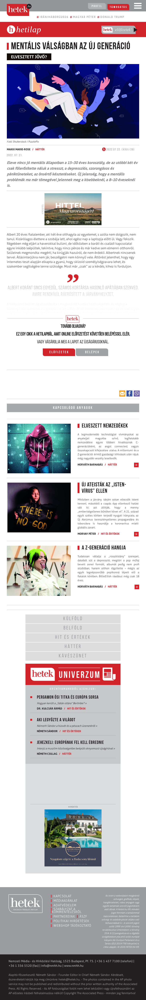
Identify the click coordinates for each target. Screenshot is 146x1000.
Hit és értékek (110, 533)
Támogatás (119, 6)
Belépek (92, 352)
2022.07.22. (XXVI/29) (118, 149)
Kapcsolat (62, 896)
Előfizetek (59, 352)
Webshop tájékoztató (72, 925)
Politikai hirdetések (71, 921)
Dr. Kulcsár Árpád (49, 708)
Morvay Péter (87, 533)
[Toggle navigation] (138, 6)
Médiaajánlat (65, 901)
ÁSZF (83, 916)
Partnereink (64, 916)
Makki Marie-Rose (18, 149)
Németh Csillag (47, 753)
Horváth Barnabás (90, 464)
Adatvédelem (64, 905)
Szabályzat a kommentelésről (67, 910)
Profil (96, 6)
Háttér (40, 149)
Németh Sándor (47, 731)
